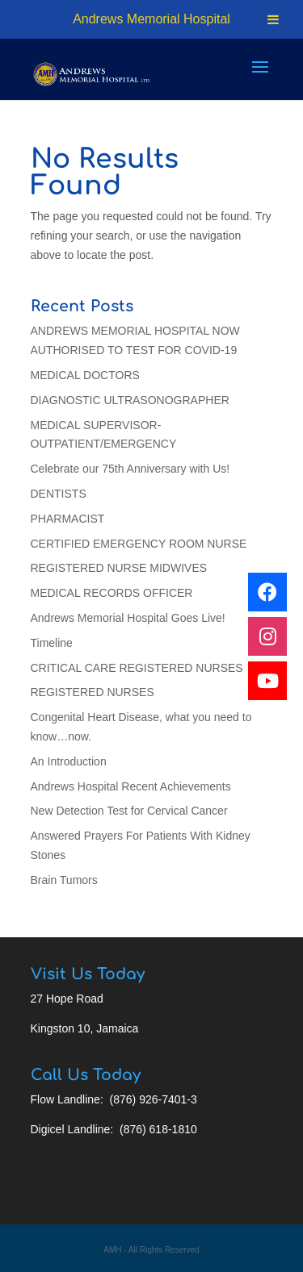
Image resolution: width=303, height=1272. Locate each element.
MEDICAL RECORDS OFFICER (112, 592)
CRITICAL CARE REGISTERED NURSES (137, 667)
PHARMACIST (68, 518)
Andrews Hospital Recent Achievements (131, 786)
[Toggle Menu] (273, 19)
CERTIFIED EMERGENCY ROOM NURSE (139, 543)
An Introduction (69, 761)
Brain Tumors (64, 880)
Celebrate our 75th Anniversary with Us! (130, 468)
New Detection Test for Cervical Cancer (129, 810)
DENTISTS (58, 493)
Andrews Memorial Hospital (151, 19)
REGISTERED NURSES (92, 692)
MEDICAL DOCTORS (85, 375)
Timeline (52, 642)
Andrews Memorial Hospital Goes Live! (128, 617)
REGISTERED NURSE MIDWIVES (119, 567)
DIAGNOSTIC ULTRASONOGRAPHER (130, 400)
